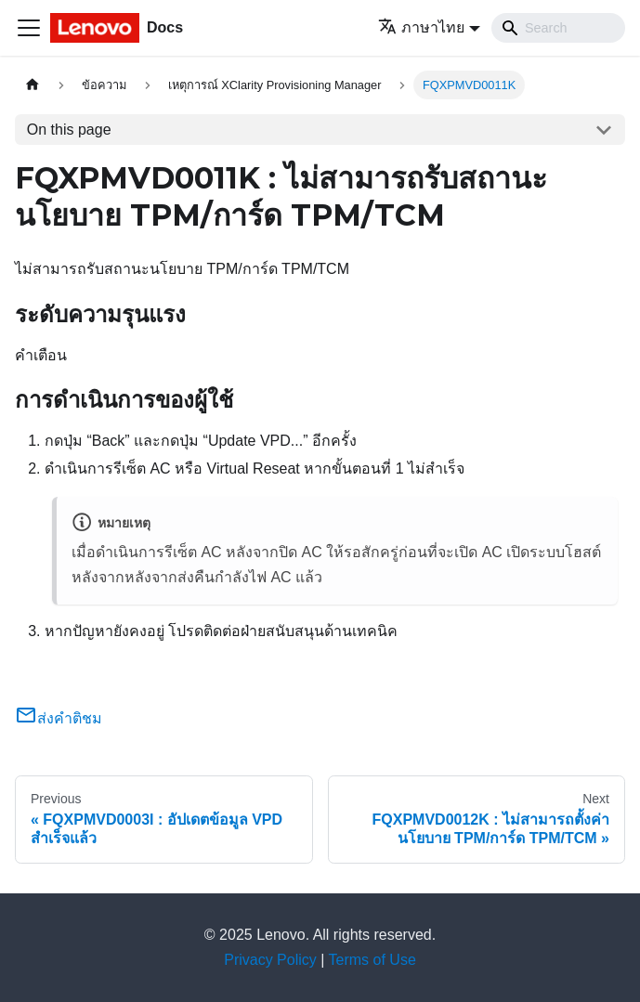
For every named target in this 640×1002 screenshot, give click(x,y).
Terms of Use (372, 960)
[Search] (558, 28)
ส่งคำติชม (58, 718)
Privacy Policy (270, 960)
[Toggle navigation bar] (29, 28)
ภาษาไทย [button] (421, 27)
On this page (69, 129)
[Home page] (32, 85)
